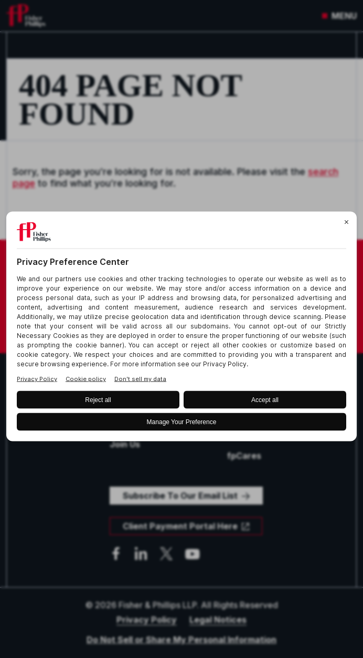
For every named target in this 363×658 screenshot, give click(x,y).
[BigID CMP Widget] (181, 329)
